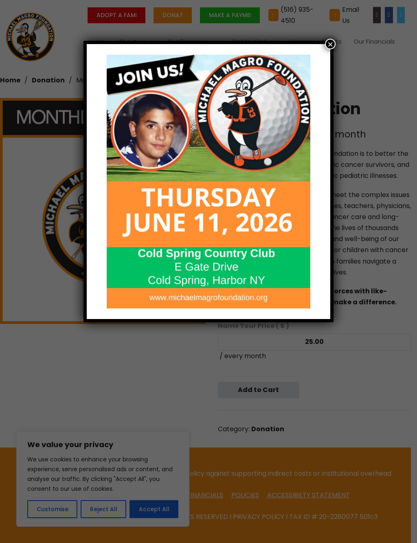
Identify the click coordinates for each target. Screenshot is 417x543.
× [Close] (330, 44)
